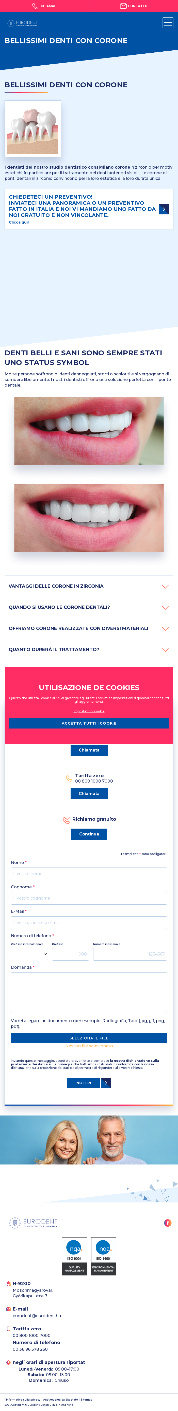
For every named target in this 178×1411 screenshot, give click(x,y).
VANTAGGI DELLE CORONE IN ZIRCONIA (89, 586)
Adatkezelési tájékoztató (60, 1399)
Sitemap (86, 1399)
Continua (89, 834)
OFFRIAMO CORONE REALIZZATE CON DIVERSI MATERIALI (89, 628)
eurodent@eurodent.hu (37, 1315)
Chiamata (89, 750)
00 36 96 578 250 (30, 1349)
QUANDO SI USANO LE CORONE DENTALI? (89, 607)
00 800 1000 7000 (32, 1335)
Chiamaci (44, 6)
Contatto (134, 6)
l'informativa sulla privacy (22, 1399)
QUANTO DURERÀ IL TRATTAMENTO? (89, 649)
